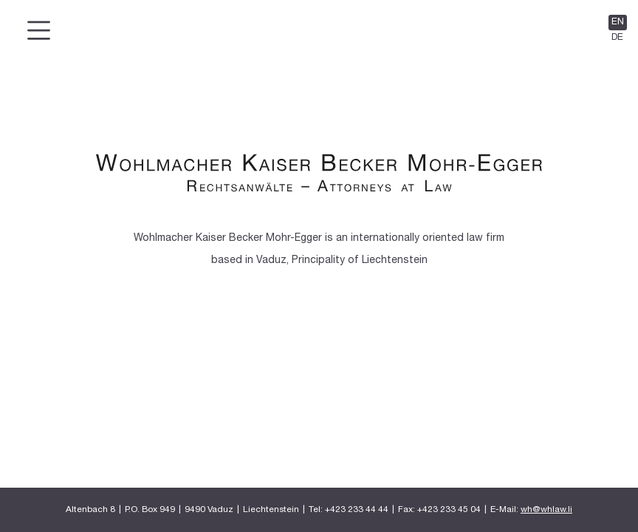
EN (617, 22)
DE (617, 37)
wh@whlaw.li (546, 509)
